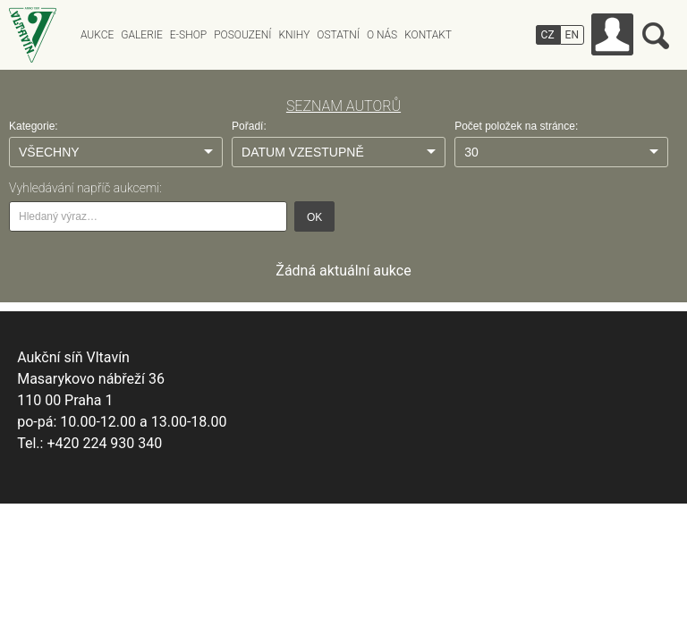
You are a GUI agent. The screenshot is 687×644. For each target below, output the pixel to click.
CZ (548, 35)
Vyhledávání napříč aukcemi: (85, 188)
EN (572, 35)
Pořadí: (249, 126)
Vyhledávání (655, 35)
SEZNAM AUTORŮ (343, 105)
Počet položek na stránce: (516, 126)
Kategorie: (33, 126)
